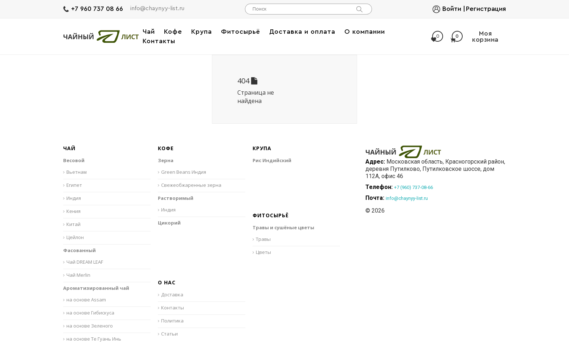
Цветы (263, 252)
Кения (73, 211)
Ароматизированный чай (96, 288)
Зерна (165, 160)
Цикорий (169, 222)
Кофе (166, 148)
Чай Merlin (78, 275)
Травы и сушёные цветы (283, 227)
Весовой (74, 160)
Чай (69, 148)
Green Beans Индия (183, 172)
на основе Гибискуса (90, 312)
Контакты (172, 307)
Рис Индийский (272, 160)
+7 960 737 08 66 (97, 8)
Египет (74, 185)
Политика (172, 320)
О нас (167, 283)
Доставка (172, 294)
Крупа (262, 148)
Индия (73, 198)
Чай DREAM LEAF (84, 262)
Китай (73, 224)
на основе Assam (86, 299)
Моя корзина (474, 36)
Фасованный (79, 250)
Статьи (169, 333)
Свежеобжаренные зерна (191, 185)
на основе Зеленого (89, 325)
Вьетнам (76, 172)
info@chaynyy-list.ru (157, 8)
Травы (263, 239)
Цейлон (75, 237)
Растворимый (175, 198)
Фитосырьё (271, 216)
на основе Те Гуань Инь (93, 339)
